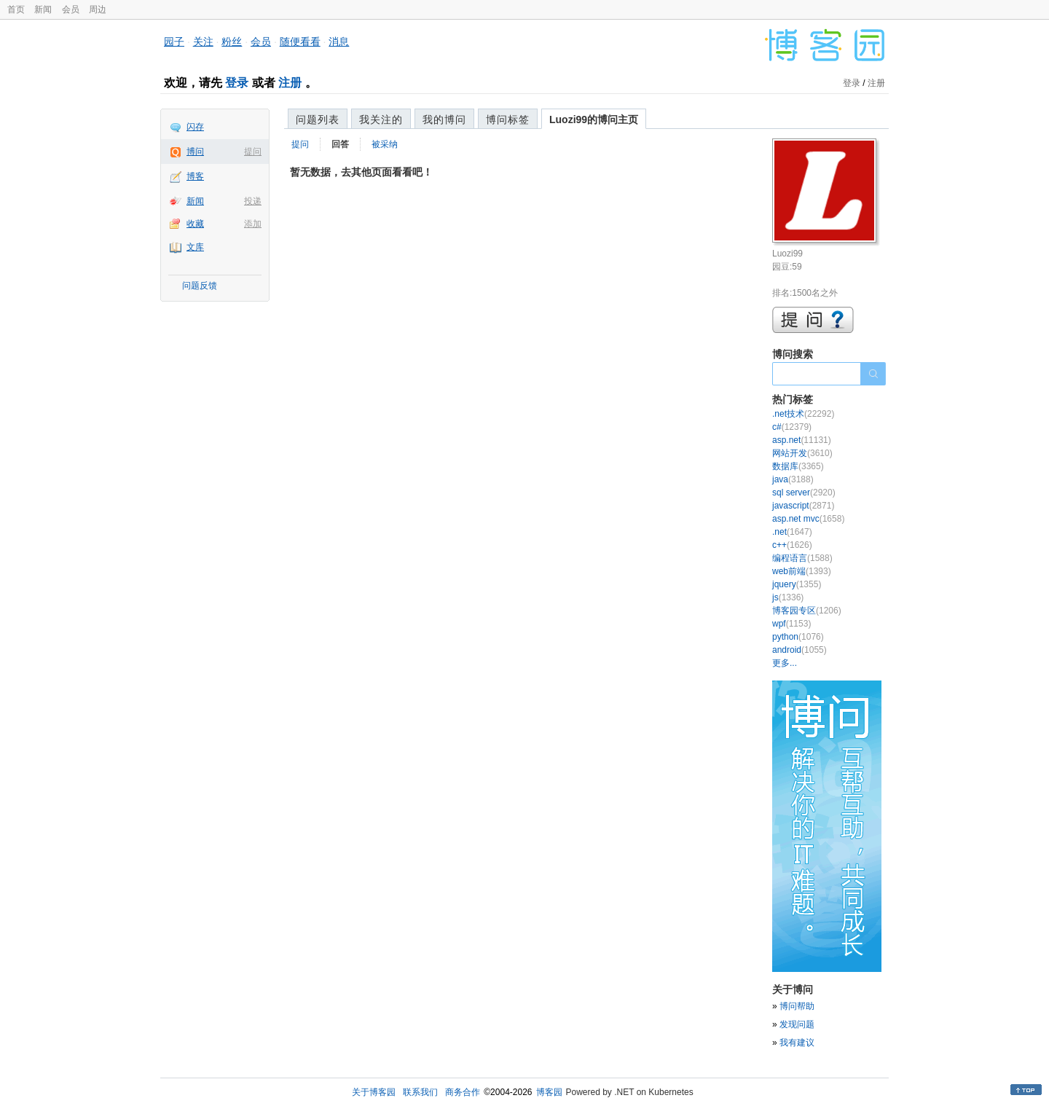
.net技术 (803, 414)
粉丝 (231, 41)
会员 (70, 9)
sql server (804, 492)
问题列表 (317, 119)
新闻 (43, 9)
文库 (195, 247)
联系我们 (420, 1092)
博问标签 (508, 119)
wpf (791, 624)
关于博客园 (374, 1092)
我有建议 (796, 1043)
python (798, 637)
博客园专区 (806, 610)
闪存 (195, 127)
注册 (290, 83)
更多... (784, 663)
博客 (195, 176)
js (788, 597)
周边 (97, 9)
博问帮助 (796, 1006)
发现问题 (796, 1024)
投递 (253, 201)
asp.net (801, 440)
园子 (174, 41)
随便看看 (300, 41)
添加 (253, 224)
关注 (203, 41)
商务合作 (462, 1092)
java (793, 479)
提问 (253, 151)
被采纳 (385, 144)
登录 (236, 83)
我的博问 (444, 119)
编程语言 (802, 558)
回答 (340, 144)
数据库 (798, 466)
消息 (339, 41)
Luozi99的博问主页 (593, 119)
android (799, 650)
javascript (803, 506)
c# (792, 427)
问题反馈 (199, 286)
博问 (195, 151)
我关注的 (381, 119)
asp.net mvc (808, 519)
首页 (16, 9)
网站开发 (802, 453)
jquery (796, 584)
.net (792, 532)
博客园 (549, 1092)
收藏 (195, 224)
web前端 (801, 571)
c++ (792, 545)
